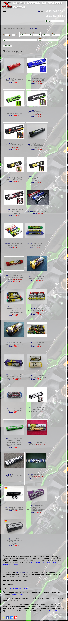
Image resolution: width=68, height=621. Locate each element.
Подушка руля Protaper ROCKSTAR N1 (37, 277)
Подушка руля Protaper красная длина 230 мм (14, 277)
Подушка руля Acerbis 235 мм (36, 244)
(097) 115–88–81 (55, 16)
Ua (42, 11)
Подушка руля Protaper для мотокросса (36, 376)
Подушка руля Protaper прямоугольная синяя (14, 376)
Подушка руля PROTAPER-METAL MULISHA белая (37, 409)
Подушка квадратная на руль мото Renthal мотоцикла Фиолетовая (36, 508)
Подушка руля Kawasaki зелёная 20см (14, 113)
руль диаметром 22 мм (40, 562)
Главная (6, 28)
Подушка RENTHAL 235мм (35, 309)
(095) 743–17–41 (55, 11)
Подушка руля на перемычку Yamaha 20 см (36, 79)
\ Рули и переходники (17, 28)
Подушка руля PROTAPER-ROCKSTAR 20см (37, 178)
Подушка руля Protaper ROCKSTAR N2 (14, 343)
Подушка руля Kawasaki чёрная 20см (36, 112)
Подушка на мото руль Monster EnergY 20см (37, 145)
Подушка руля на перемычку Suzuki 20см (14, 145)
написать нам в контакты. (17, 588)
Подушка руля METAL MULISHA (15, 409)
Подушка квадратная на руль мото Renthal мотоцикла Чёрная (14, 541)
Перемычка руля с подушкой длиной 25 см (14, 508)
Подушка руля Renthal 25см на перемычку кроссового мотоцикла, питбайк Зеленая (14, 442)
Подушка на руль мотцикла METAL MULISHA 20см (15, 211)
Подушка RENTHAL (40, 211)
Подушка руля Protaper (39, 343)
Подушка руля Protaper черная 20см (14, 178)
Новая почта (17, 594)
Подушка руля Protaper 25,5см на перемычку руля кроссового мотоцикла (14, 309)
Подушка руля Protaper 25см (15, 244)
